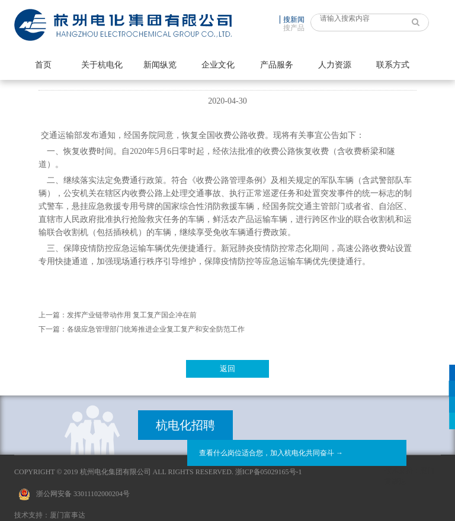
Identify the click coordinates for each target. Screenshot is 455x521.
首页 (43, 64)
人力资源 (334, 64)
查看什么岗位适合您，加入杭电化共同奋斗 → (271, 453)
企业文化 (218, 64)
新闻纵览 (160, 64)
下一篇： (53, 329)
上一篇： (53, 315)
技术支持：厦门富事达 (49, 515)
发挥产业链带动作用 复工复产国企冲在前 (132, 315)
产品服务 (276, 64)
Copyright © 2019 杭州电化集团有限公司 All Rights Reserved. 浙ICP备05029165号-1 (158, 472)
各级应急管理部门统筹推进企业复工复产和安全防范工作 (156, 329)
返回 (227, 368)
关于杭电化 (102, 64)
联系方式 (392, 64)
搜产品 (294, 28)
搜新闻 (294, 19)
